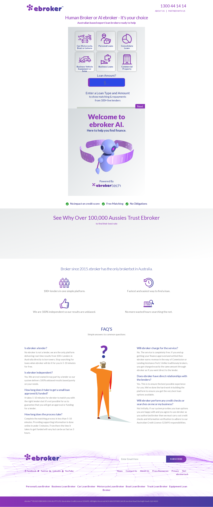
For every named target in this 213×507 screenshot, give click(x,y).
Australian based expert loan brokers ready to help (106, 22)
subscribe (175, 459)
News (120, 471)
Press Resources (160, 471)
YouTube (68, 471)
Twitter (42, 471)
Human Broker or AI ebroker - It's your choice (106, 17)
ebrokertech (182, 474)
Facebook (30, 471)
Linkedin (55, 471)
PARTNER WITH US (176, 11)
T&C (184, 471)
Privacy (175, 471)
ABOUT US (160, 11)
